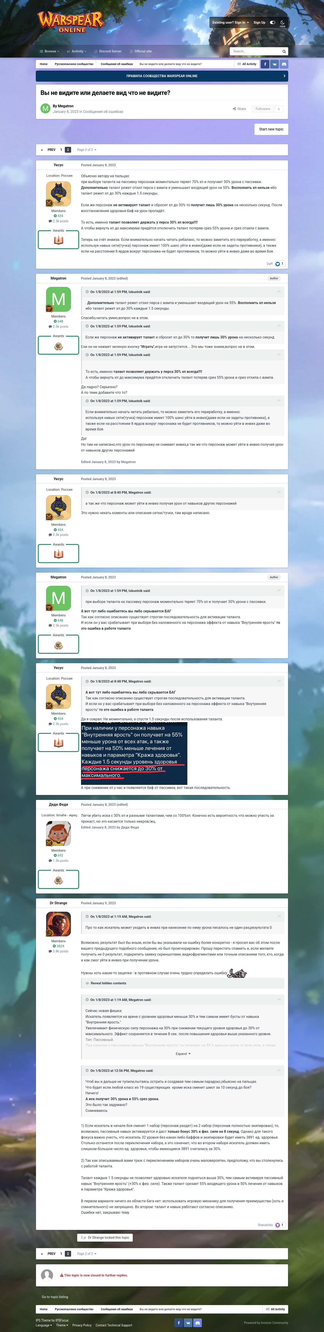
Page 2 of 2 (86, 150)
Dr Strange (58, 903)
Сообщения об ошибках (103, 111)
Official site (143, 51)
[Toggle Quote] (88, 291)
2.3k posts (58, 221)
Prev (51, 150)
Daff (270, 263)
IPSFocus (61, 1320)
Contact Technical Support (114, 1325)
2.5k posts (58, 326)
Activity (77, 51)
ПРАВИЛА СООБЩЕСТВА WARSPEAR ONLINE (162, 76)
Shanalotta (265, 1225)
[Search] (243, 51)
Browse (50, 51)
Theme (62, 1325)
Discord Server (110, 51)
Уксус (58, 165)
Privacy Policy (82, 1325)
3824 (58, 946)
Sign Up (260, 22)
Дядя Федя (58, 804)
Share (239, 109)
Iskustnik (136, 292)
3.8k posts (58, 951)
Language (44, 1325)
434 (58, 216)
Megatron (66, 106)
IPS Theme (43, 1320)
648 (58, 321)
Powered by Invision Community (266, 1322)
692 (58, 855)
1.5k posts (58, 861)
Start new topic (271, 129)
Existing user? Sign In (231, 22)
